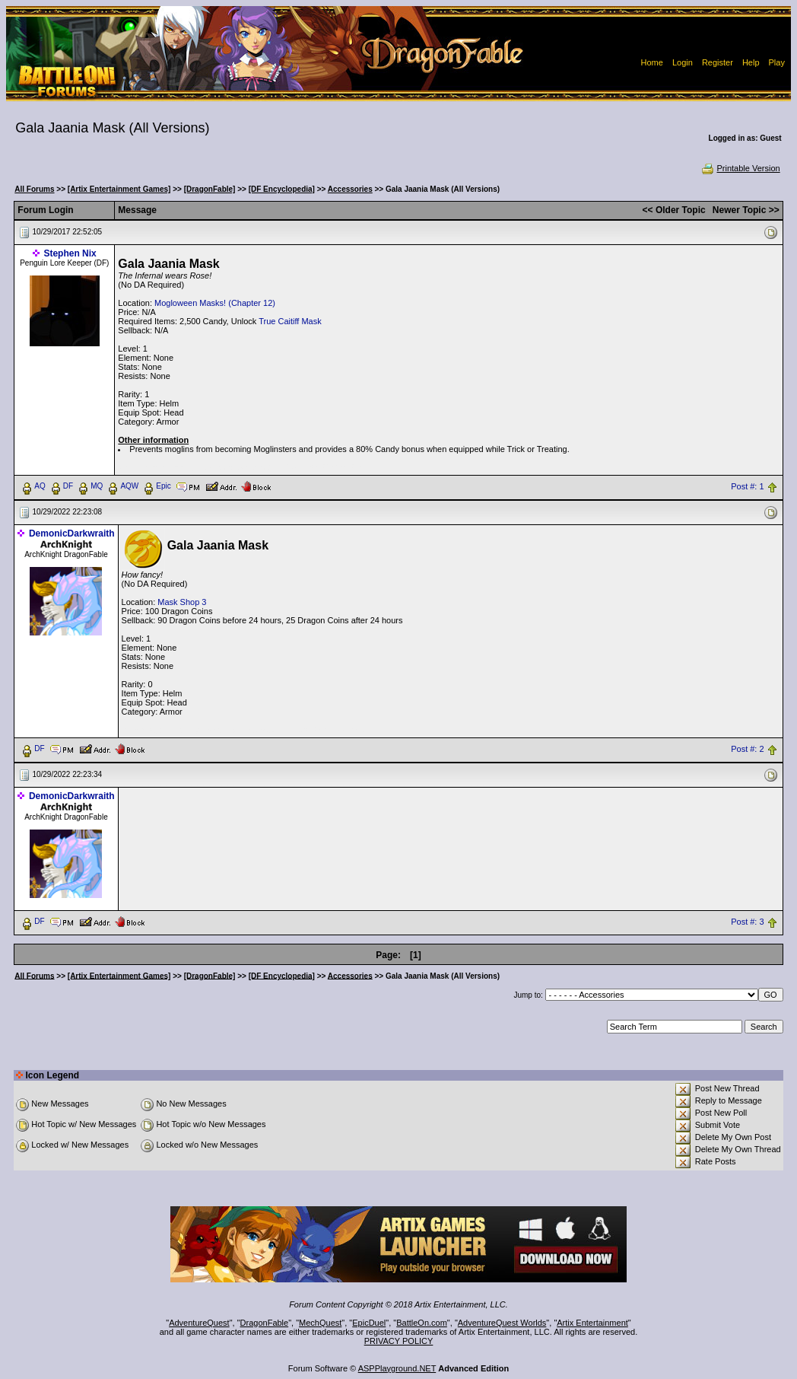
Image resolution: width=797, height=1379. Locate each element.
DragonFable (264, 1322)
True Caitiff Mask (290, 321)
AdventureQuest (199, 1322)
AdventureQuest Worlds (502, 1322)
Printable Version (740, 168)
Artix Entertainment (592, 1322)
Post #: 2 (747, 748)
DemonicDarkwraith (72, 533)
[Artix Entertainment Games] (119, 189)
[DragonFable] (210, 189)
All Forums (34, 189)
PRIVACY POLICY (398, 1341)
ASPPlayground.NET (397, 1368)
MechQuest (320, 1322)
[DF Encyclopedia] (282, 189)
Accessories (350, 189)
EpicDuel (369, 1322)
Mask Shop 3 (181, 602)
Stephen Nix (69, 253)
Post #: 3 (747, 921)
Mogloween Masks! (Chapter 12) (214, 302)
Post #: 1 (747, 486)
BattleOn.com (421, 1322)
